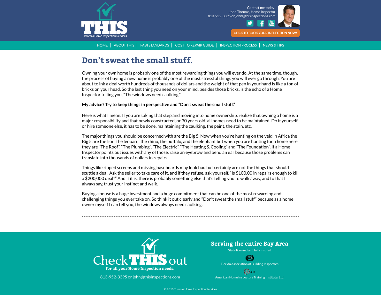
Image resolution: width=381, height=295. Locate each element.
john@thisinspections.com (255, 16)
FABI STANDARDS (155, 45)
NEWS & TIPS (273, 45)
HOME (102, 45)
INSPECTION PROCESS (238, 45)
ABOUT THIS (124, 45)
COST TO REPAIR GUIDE (194, 45)
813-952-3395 (219, 16)
